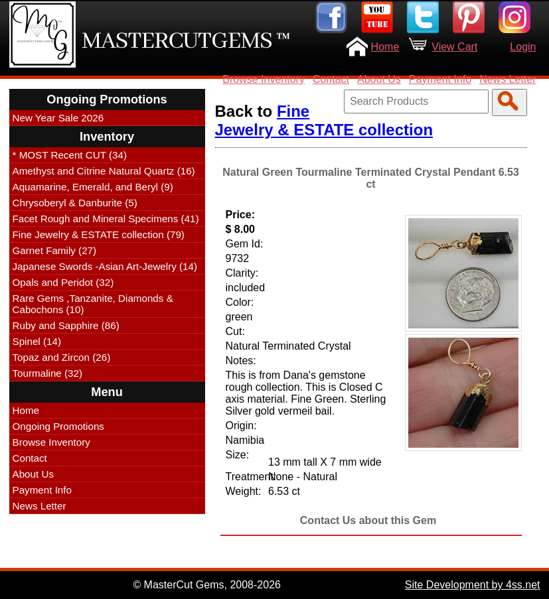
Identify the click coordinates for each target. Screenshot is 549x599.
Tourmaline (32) (48, 373)
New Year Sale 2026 (58, 117)
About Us (379, 79)
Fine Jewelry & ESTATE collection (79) (99, 234)
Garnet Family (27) (55, 250)
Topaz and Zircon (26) (62, 357)
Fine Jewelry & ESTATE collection (324, 120)
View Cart (454, 46)
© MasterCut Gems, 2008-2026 (207, 584)
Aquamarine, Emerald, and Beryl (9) (93, 186)
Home (385, 46)
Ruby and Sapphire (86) (66, 325)
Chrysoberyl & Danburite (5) (75, 202)
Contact (331, 79)
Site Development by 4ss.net (472, 584)
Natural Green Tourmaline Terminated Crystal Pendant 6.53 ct (370, 178)
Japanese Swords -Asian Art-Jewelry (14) (105, 266)
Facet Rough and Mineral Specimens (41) (106, 218)
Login (523, 46)
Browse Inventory (263, 79)
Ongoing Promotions (58, 426)
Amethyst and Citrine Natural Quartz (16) (104, 170)
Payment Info (440, 79)
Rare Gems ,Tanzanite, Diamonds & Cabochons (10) (93, 304)
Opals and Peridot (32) (63, 282)
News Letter (507, 79)
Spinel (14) (37, 341)
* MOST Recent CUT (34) (70, 155)
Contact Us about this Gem (368, 520)
